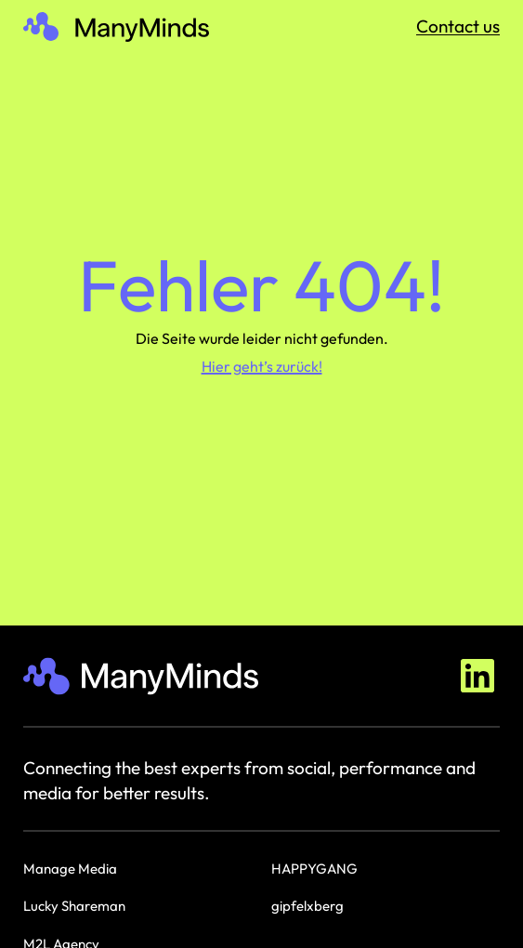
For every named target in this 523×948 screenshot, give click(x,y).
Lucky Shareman (74, 906)
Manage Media (70, 868)
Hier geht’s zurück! (262, 366)
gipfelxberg (307, 906)
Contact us (458, 26)
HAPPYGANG (314, 868)
